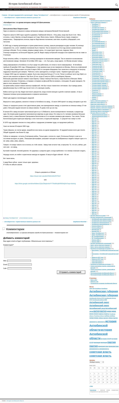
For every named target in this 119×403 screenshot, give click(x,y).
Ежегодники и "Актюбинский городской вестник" (105, 250)
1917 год (94, 118)
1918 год (94, 121)
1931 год (94, 167)
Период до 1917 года (97, 257)
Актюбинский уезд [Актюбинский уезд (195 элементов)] (97, 308)
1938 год (94, 191)
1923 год (94, 139)
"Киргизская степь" (97, 52)
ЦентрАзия (93, 390)
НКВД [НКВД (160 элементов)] (109, 311)
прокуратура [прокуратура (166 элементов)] (103, 346)
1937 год (94, 187)
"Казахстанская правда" (98, 45)
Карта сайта (9, 9)
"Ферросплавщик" (97, 93)
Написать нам (17, 9)
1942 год (94, 205)
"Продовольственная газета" (100, 59)
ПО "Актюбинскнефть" (98, 236)
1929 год (94, 160)
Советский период (97, 261)
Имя (4, 263)
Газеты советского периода (98, 22)
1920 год (94, 128)
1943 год (94, 208)
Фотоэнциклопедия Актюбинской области (102, 273)
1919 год (94, 125)
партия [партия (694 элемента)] (111, 342)
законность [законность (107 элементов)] (93, 322)
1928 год (94, 156)
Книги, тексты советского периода (100, 245)
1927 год (94, 153)
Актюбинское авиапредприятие (100, 222)
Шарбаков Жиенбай (80, 17)
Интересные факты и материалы (100, 109)
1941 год (94, 201)
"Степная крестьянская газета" (100, 80)
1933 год (94, 173)
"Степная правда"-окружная (99, 86)
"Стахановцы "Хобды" (98, 76)
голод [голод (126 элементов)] (91, 318)
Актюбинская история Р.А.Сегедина (100, 20)
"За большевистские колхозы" (100, 31)
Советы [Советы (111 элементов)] (101, 314)
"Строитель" (95, 90)
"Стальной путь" (96, 73)
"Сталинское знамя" (97, 69)
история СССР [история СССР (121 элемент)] (106, 338)
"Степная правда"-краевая (99, 83)
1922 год (94, 135)
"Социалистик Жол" (97, 66)
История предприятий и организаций (20, 15)
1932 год (94, 170)
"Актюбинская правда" (98, 27)
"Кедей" (94, 48)
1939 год (94, 194)
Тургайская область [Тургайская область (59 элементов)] (99, 315)
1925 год (94, 146)
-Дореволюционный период (99, 114)
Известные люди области (98, 102)
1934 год (94, 177)
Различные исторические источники (101, 248)
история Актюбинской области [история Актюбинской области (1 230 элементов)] (102, 325)
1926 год (94, 149)
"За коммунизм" (96, 34)
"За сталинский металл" (98, 41)
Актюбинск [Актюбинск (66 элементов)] (98, 288)
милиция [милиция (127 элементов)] (97, 342)
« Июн (91, 386)
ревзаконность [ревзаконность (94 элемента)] (94, 349)
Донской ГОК (95, 229)
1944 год (94, 212)
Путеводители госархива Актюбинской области (32, 9)
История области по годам (98, 113)
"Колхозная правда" (97, 55)
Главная (3, 9)
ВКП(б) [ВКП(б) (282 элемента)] (97, 311)
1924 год (94, 142)
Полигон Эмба (96, 240)
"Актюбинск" (95, 24)
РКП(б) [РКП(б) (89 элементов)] (91, 314)
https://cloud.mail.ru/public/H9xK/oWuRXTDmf (45, 176)
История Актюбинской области (25, 3)
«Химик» (94, 97)
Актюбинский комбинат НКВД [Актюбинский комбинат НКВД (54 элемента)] (100, 299)
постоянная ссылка (26, 218)
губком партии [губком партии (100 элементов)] (103, 318)
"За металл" (95, 38)
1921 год (94, 132)
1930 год (94, 163)
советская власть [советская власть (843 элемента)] (100, 351)
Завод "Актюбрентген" (41, 15)
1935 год (94, 180)
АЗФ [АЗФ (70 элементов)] (90, 288)
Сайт (5, 270)
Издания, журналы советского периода (101, 106)
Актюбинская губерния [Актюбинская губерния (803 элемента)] (103, 291)
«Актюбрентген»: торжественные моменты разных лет (21, 17)
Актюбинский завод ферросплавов (101, 219)
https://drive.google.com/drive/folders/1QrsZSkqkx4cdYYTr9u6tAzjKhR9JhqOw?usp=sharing (45, 183)
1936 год (94, 184)
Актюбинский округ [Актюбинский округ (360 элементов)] (99, 302)
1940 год (94, 198)
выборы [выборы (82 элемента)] (107, 316)
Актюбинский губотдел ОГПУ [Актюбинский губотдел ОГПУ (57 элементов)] (96, 298)
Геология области (97, 226)
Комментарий (8, 245)
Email (5, 267)
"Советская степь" (97, 62)
